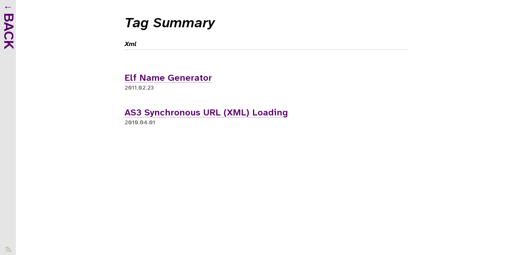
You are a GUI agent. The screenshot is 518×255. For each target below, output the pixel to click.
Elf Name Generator (168, 78)
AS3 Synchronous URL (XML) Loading (206, 113)
